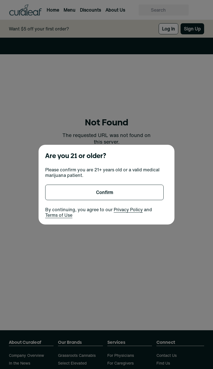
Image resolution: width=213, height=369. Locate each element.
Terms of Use (58, 215)
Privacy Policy (128, 209)
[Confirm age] (104, 192)
